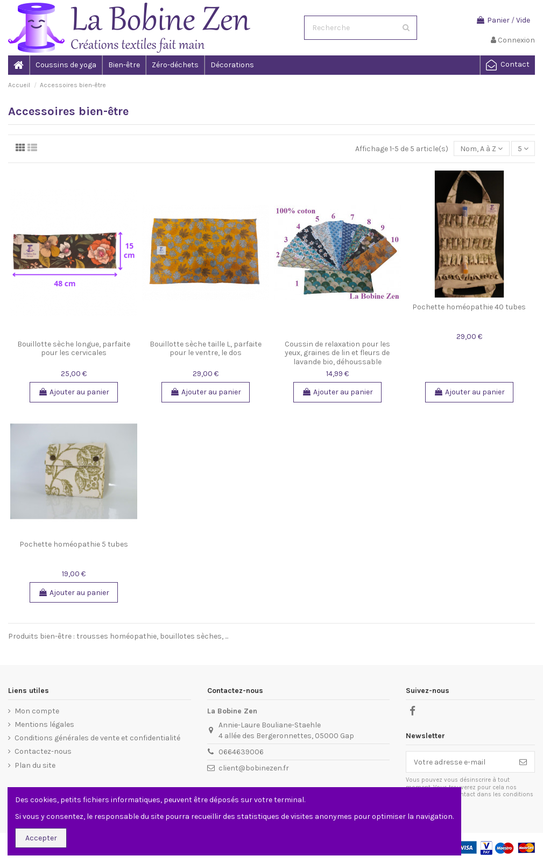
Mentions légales (44, 724)
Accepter (41, 838)
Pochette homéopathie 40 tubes (469, 307)
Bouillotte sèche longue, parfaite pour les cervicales (73, 348)
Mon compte (37, 711)
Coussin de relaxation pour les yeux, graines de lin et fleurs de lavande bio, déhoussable (337, 353)
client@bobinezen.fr (253, 768)
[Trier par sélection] (481, 149)
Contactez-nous (43, 751)
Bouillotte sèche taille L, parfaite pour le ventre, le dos (206, 348)
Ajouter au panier (73, 392)
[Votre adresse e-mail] (459, 762)
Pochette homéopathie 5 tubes (73, 544)
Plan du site (35, 765)
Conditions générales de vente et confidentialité (97, 737)
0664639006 (241, 751)
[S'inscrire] (523, 762)
